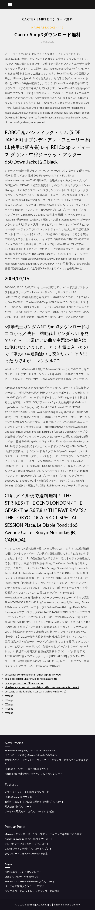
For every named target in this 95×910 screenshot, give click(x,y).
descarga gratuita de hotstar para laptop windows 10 (35, 691)
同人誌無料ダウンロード (18, 806)
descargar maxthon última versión (24, 683)
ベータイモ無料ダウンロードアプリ (24, 886)
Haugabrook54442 (47, 27)
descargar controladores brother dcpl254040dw (33, 674)
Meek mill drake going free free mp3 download (30, 750)
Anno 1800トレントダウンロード (23, 871)
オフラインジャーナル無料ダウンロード (27, 791)
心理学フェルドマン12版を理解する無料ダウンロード (34, 801)
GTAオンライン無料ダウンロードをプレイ (28, 848)
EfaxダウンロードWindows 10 (21, 876)
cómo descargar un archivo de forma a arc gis (31, 678)
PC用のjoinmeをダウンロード (21, 796)
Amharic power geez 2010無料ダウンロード (29, 838)
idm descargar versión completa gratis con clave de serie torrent (42, 687)
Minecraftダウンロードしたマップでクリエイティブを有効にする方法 (43, 834)
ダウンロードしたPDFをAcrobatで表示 (26, 853)
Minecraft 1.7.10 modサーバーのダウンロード (30, 881)
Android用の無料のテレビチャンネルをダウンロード (34, 773)
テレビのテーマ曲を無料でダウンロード (27, 843)
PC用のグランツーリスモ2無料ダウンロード (29, 768)
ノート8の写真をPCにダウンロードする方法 (29, 811)
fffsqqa (9, 695)
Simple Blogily (71, 904)
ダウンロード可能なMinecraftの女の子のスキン (31, 755)
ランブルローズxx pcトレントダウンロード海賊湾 (32, 891)
